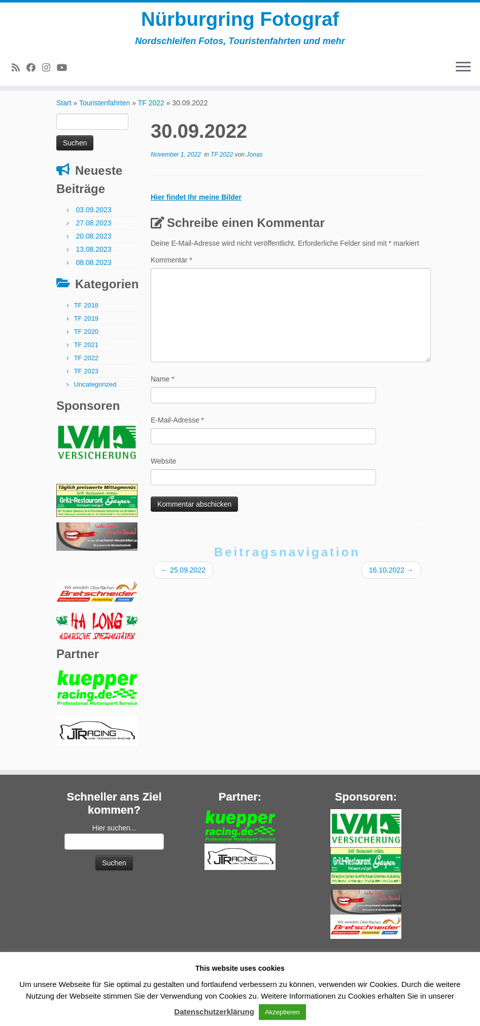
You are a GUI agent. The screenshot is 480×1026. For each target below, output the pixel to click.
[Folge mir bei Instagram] (49, 70)
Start (64, 111)
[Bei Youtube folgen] (65, 70)
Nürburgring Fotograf (240, 20)
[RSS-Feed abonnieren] (19, 70)
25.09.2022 (183, 578)
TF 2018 (86, 313)
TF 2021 (86, 353)
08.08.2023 (94, 271)
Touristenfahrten (104, 111)
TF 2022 (151, 111)
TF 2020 (86, 340)
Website (163, 469)
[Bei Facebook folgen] (34, 70)
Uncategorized (95, 392)
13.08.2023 (94, 257)
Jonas (255, 162)
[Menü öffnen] (463, 69)
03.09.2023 (94, 218)
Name (163, 387)
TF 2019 (86, 326)
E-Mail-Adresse (177, 428)
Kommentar (171, 268)
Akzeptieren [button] (282, 1012)
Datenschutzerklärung (214, 1011)
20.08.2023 (94, 244)
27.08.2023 (94, 231)
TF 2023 (86, 379)
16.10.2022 (391, 578)
